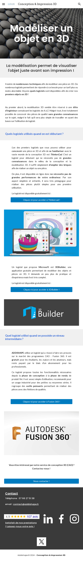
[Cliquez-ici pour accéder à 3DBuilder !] (41, 289)
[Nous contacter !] (41, 481)
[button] (3, 4)
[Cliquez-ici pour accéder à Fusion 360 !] (41, 401)
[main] (41, 33)
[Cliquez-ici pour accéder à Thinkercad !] (41, 199)
